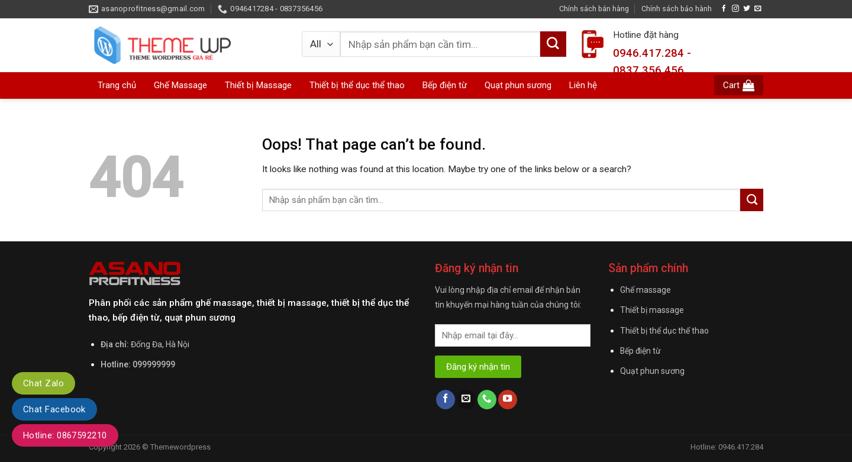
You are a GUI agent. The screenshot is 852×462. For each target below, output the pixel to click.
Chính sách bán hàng (594, 8)
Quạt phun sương (652, 371)
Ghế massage (645, 290)
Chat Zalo (43, 383)
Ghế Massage (180, 85)
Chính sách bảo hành (676, 8)
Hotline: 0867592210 (65, 435)
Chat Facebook (54, 409)
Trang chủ (117, 85)
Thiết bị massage (652, 310)
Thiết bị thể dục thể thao (664, 330)
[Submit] (751, 200)
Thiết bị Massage (258, 85)
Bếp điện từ (640, 351)
